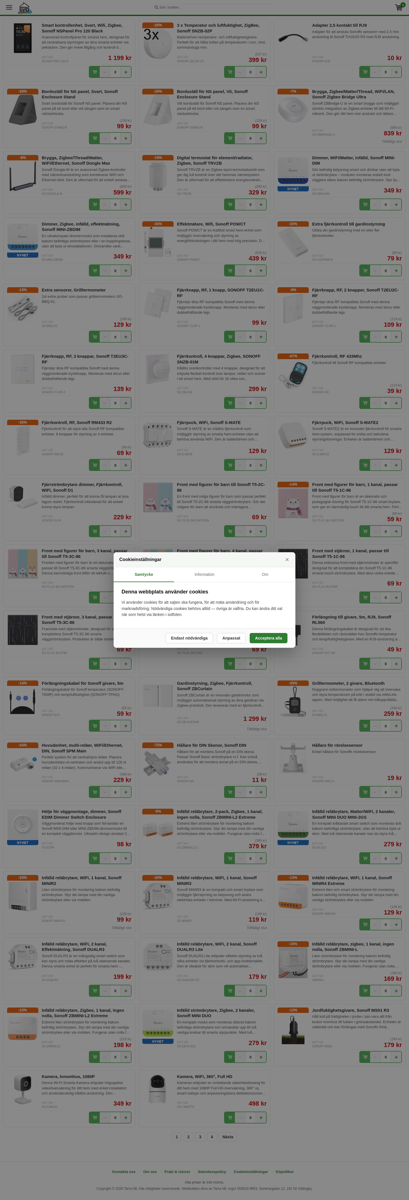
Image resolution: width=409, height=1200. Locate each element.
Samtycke (144, 574)
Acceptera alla (268, 638)
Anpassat (231, 638)
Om (265, 574)
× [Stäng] (287, 559)
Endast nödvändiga (189, 638)
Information (204, 574)
